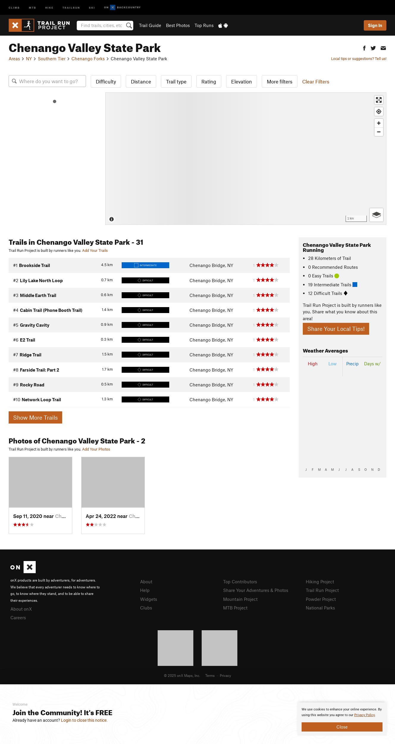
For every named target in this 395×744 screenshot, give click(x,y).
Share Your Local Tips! (336, 328)
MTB (32, 7)
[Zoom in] (378, 123)
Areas (14, 58)
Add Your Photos (96, 449)
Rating (208, 81)
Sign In (375, 25)
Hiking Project (320, 581)
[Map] (246, 159)
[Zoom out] (378, 131)
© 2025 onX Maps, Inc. (182, 675)
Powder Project (321, 599)
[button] (364, 47)
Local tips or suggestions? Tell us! (358, 58)
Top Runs (204, 25)
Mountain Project (240, 599)
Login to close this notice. (84, 720)
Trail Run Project (322, 590)
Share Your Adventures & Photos (255, 590)
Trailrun (71, 7)
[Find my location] (378, 111)
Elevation (241, 81)
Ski (92, 7)
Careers (18, 617)
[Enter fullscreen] (378, 100)
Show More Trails (35, 417)
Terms (210, 675)
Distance (141, 81)
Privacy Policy (364, 715)
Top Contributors (240, 581)
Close (342, 726)
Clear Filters (315, 81)
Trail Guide (150, 25)
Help (145, 590)
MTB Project (235, 607)
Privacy (225, 675)
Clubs (146, 607)
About (146, 581)
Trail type (176, 81)
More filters (279, 81)
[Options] (376, 215)
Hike (49, 7)
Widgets (148, 599)
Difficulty (106, 81)
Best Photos (178, 25)
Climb (14, 7)
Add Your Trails (95, 250)
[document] (342, 719)
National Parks (320, 607)
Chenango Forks (88, 58)
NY (29, 58)
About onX (21, 609)
